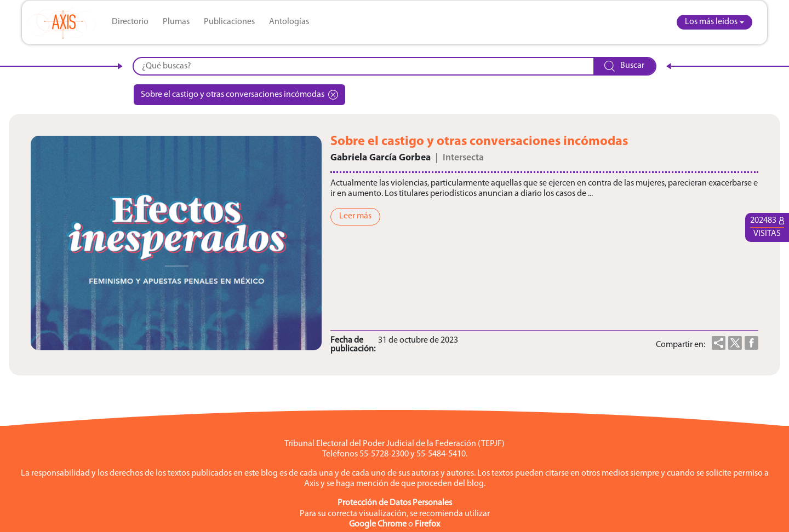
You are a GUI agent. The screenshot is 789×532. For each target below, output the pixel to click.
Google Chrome (378, 524)
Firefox (427, 524)
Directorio (130, 22)
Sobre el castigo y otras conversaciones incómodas (239, 94)
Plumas (176, 22)
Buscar (624, 66)
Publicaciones (229, 22)
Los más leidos (711, 22)
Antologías (289, 22)
